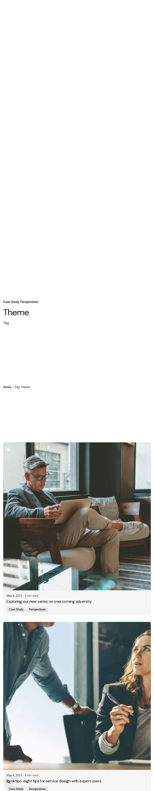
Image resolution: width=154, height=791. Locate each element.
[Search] (8, 782)
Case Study (11, 302)
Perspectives (29, 302)
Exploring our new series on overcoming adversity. (49, 601)
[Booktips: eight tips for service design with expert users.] (77, 696)
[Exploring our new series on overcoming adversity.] (77, 516)
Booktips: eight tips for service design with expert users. (54, 781)
